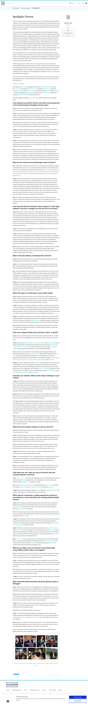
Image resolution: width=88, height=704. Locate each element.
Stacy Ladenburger (33, 97)
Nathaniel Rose (34, 372)
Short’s (19, 346)
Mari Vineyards (16, 372)
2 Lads (37, 342)
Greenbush (53, 357)
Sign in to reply (16, 674)
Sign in (84, 3)
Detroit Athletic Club (51, 528)
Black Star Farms (24, 372)
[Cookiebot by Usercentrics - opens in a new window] (8, 702)
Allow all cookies (78, 689)
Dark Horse (51, 359)
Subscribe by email (68, 33)
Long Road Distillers (34, 353)
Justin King (18, 88)
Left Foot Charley (51, 370)
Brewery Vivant (42, 368)
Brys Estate (42, 342)
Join (79, 3)
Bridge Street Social (32, 88)
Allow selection (77, 692)
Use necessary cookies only (78, 696)
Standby (28, 487)
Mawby (27, 342)
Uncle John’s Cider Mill (31, 359)
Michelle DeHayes (35, 320)
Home (68, 35)
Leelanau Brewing (41, 359)
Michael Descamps (46, 92)
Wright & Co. (25, 482)
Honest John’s (55, 533)
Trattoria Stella (23, 617)
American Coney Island (50, 540)
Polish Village (25, 515)
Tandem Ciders (22, 359)
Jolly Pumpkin (54, 344)
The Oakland (39, 487)
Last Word (18, 530)
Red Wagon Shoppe (23, 94)
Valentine (38, 362)
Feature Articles (16, 8)
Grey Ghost (50, 487)
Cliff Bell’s (21, 508)
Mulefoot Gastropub (30, 485)
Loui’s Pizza (52, 530)
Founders (15, 346)
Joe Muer (51, 542)
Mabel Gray (29, 92)
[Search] (20, 3)
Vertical (38, 490)
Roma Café (33, 542)
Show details (64, 701)
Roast (47, 90)
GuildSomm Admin (68, 23)
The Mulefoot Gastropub (46, 87)
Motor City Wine (49, 485)
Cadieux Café (19, 539)
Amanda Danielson (35, 617)
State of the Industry (26, 8)
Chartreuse (33, 487)
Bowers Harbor (50, 342)
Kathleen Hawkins (46, 88)
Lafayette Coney (17, 506)
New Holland (25, 346)
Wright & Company (18, 90)
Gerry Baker (24, 87)
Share (68, 30)
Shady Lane (32, 342)
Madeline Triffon (17, 83)
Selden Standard (53, 490)
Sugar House (22, 487)
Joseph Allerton (32, 90)
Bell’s (47, 368)
